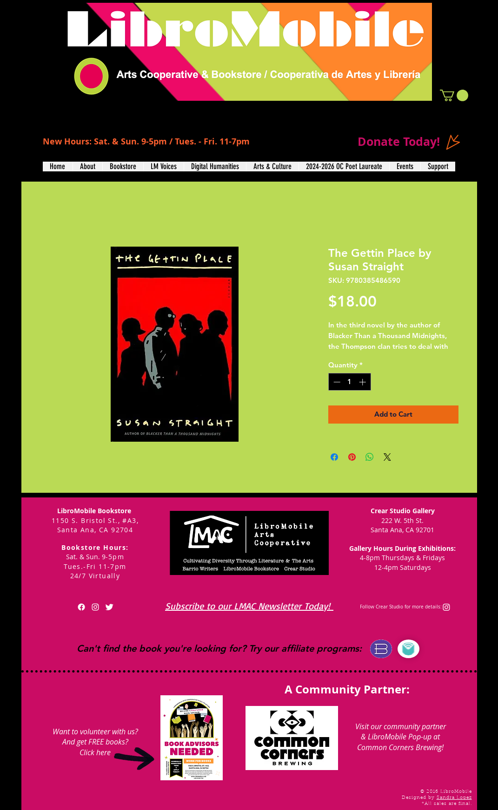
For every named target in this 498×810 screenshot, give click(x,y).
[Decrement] (336, 382)
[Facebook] (81, 607)
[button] (454, 95)
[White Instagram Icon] (95, 607)
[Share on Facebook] (334, 457)
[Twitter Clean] (109, 607)
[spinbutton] (349, 382)
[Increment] (363, 382)
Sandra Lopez (454, 798)
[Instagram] (446, 607)
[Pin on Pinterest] (352, 457)
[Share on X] (387, 457)
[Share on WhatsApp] (369, 457)
